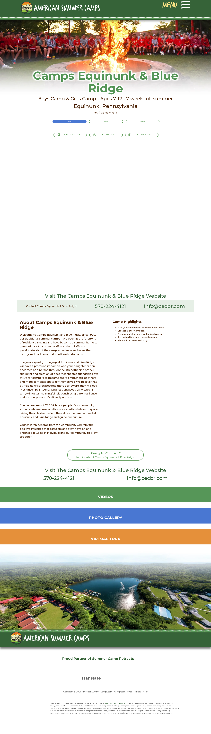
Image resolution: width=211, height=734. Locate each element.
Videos (105, 497)
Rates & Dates (151, 125)
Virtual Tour (108, 136)
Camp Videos (152, 136)
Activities (106, 125)
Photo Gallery (65, 136)
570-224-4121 (110, 306)
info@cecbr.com (164, 306)
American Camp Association (116, 703)
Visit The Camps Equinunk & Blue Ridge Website (105, 296)
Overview (60, 125)
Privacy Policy (141, 691)
